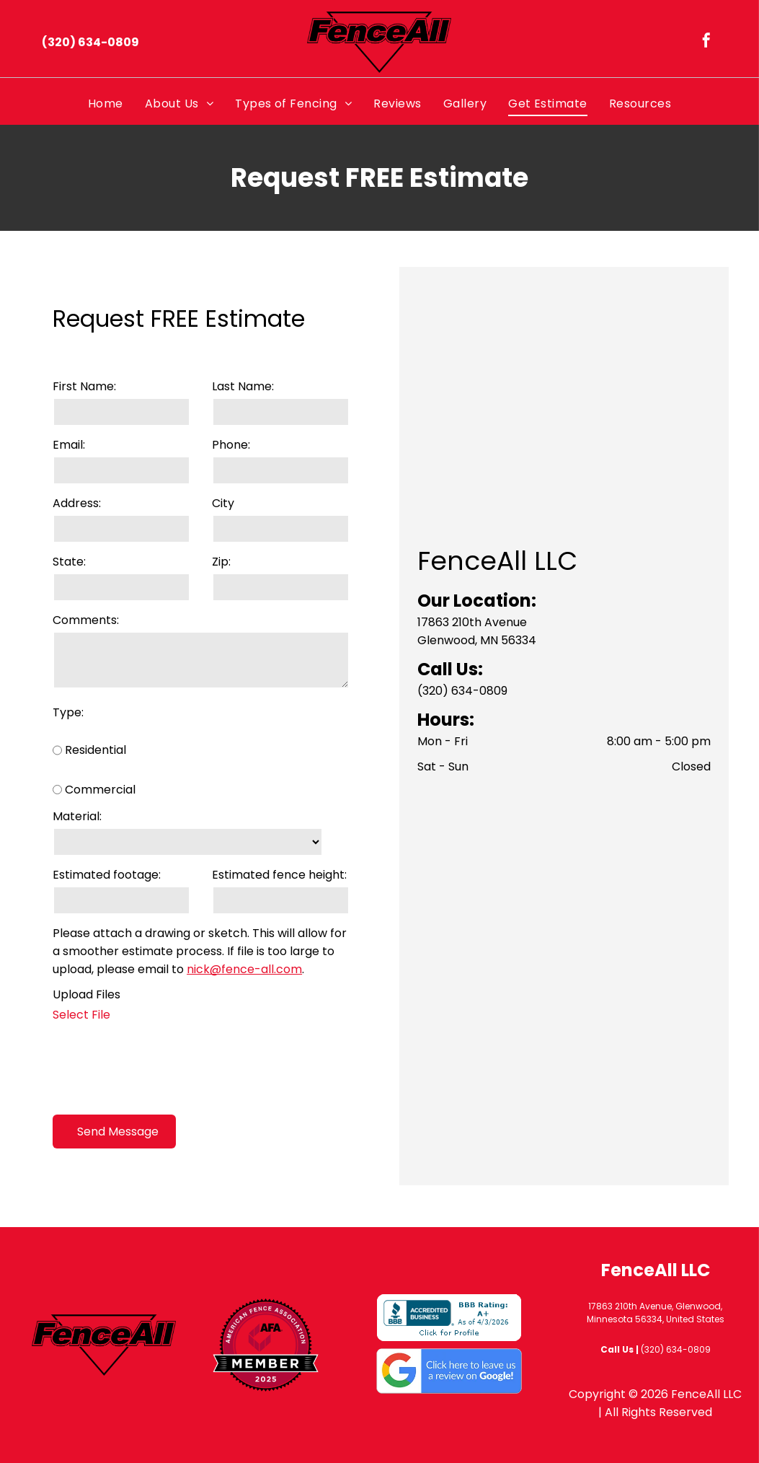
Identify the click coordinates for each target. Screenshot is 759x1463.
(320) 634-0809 (462, 690)
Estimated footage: (107, 874)
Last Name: (243, 386)
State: (69, 561)
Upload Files (86, 994)
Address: (77, 503)
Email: (69, 444)
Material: (77, 816)
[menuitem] (105, 103)
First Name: (84, 386)
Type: (68, 712)
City (223, 503)
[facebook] (706, 42)
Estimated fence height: (279, 874)
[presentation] (162, 1072)
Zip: (221, 561)
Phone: (231, 444)
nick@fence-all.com (244, 969)
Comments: (86, 620)
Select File (81, 1014)
